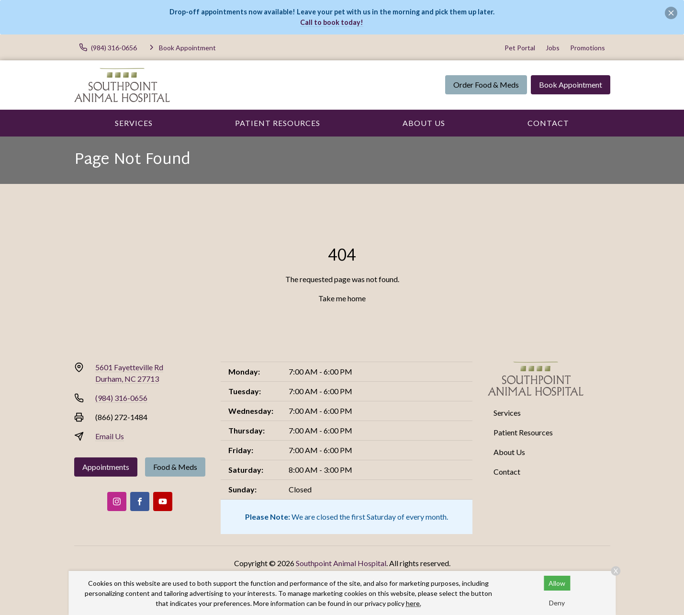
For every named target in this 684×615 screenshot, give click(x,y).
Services (134, 122)
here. (413, 603)
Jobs (553, 48)
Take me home (342, 298)
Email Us (109, 436)
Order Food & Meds (486, 84)
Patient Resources (277, 122)
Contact (548, 122)
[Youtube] (162, 501)
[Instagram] (116, 501)
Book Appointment (570, 84)
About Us (424, 122)
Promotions (587, 48)
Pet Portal (520, 48)
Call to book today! (331, 22)
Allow (557, 583)
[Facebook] (139, 501)
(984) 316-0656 (121, 397)
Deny (557, 603)
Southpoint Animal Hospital (341, 563)
